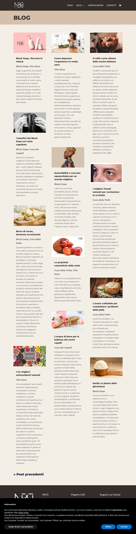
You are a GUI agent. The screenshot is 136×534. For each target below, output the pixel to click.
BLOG (79, 5)
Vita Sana (34, 66)
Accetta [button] (124, 527)
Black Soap (22, 66)
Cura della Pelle (63, 270)
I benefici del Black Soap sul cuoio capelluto (27, 141)
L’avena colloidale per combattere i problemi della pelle (105, 306)
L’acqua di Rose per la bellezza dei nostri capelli (66, 339)
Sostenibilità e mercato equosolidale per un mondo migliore (67, 176)
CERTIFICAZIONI (95, 5)
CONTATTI (111, 5)
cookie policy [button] (23, 513)
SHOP (70, 5)
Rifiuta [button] (108, 527)
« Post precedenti (29, 474)
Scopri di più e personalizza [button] (20, 527)
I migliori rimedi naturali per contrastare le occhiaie (106, 192)
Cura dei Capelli (63, 347)
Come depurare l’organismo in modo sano (66, 61)
